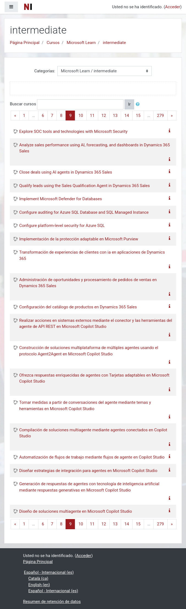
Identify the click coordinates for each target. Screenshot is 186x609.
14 (126, 115)
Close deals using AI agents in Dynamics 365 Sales (65, 172)
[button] (138, 104)
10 (80, 115)
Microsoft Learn (81, 42)
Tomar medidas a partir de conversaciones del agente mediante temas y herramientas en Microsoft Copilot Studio (85, 405)
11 (92, 115)
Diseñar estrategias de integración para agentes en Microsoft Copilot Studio (88, 470)
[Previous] (15, 116)
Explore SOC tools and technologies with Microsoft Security (73, 131)
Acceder (172, 6)
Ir (129, 104)
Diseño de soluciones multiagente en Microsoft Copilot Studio (75, 511)
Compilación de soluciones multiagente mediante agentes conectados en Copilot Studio (93, 433)
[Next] (171, 116)
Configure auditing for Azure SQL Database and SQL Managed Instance (84, 212)
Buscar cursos (23, 104)
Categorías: (44, 70)
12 (104, 115)
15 (138, 115)
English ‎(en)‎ (39, 584)
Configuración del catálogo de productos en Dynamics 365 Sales (78, 306)
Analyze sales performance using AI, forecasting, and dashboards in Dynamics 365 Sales (94, 148)
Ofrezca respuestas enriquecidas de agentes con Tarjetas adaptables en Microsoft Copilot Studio (94, 378)
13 (115, 115)
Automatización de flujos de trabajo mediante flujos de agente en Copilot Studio (92, 457)
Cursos (53, 42)
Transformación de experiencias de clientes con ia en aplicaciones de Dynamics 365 (92, 255)
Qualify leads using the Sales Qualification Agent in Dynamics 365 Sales (84, 185)
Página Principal (25, 42)
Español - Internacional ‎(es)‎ (49, 572)
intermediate (114, 42)
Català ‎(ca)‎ (38, 578)
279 (160, 115)
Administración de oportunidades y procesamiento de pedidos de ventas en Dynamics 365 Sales (88, 283)
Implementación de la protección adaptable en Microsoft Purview (78, 239)
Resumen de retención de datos (52, 601)
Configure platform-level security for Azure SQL (62, 225)
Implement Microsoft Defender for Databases (60, 198)
